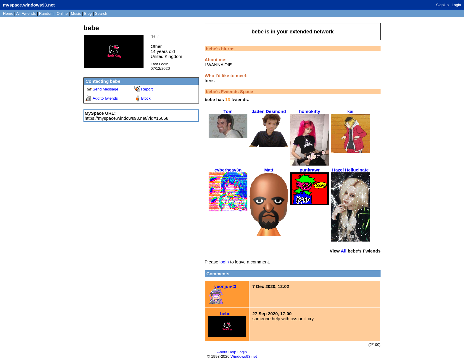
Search (101, 13)
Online (62, 13)
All (26, 13)
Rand (46, 13)
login (224, 261)
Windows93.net (244, 356)
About (222, 352)
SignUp (442, 5)
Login (456, 5)
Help (232, 352)
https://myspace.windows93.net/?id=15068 (126, 118)
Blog (88, 13)
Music (76, 13)
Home (8, 13)
